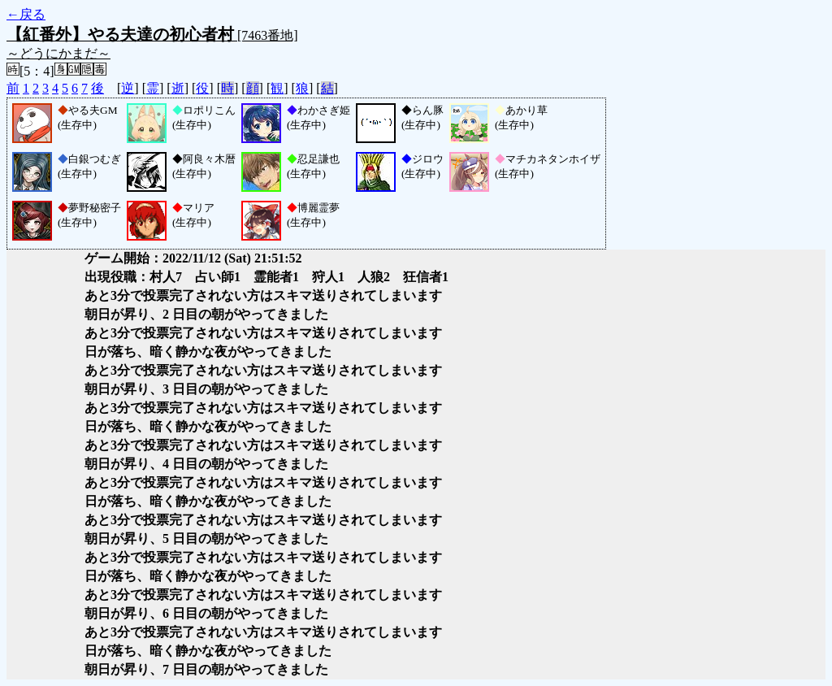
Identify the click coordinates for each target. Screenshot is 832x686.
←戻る (26, 14)
